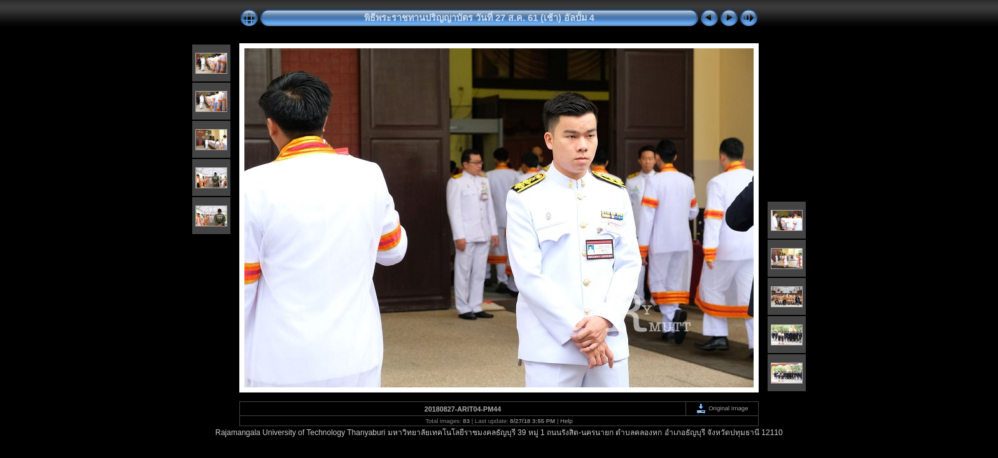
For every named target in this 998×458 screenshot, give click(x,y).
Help (566, 420)
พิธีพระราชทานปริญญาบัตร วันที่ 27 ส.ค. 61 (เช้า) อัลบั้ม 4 (479, 18)
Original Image (722, 408)
